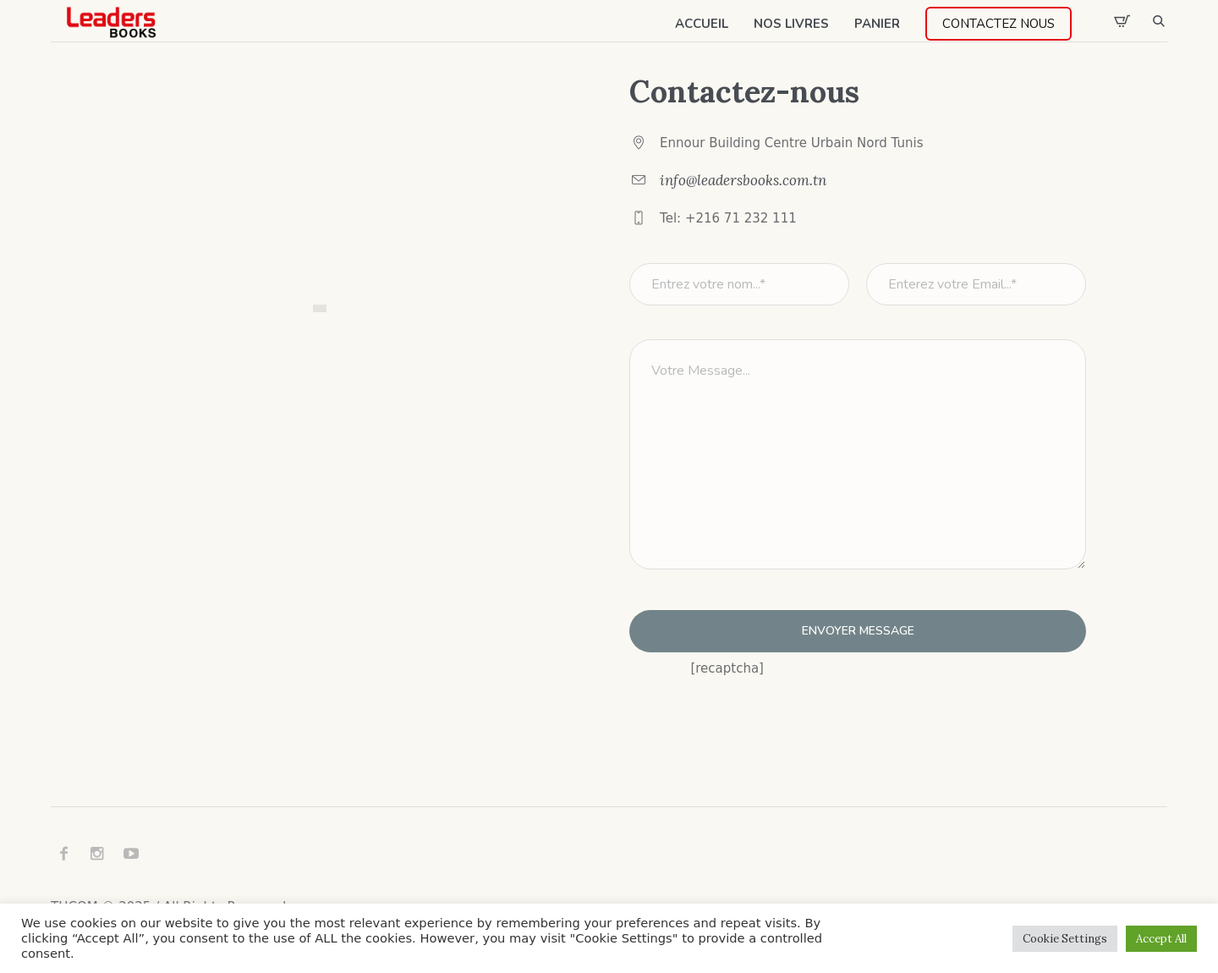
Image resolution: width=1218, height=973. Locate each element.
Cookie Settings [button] (1065, 939)
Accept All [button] (1161, 939)
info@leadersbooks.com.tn (743, 180)
